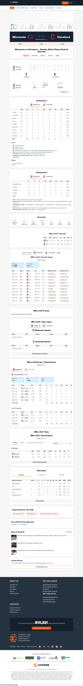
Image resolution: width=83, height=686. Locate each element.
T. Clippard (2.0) (52, 294)
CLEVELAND (47, 326)
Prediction (34, 55)
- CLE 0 (24, 420)
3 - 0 (30, 297)
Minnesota (19, 37)
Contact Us (14, 585)
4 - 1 (30, 300)
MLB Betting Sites (31, 513)
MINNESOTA (36, 326)
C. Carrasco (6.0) (64, 297)
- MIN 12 (25, 388)
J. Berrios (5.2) (51, 273)
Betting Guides (50, 581)
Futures (59, 8)
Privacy (23, 646)
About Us (14, 581)
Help (18, 646)
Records (42, 55)
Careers (12, 587)
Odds (40, 8)
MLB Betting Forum (41, 567)
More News (69, 532)
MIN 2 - (24, 391)
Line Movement (64, 92)
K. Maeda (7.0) (51, 282)
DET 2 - (24, 394)
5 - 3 (30, 273)
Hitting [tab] (22, 442)
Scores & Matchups (22, 8)
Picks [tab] (41, 44)
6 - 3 (30, 285)
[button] (41, 462)
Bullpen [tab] (21, 475)
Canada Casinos (48, 599)
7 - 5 (30, 276)
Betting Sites (49, 594)
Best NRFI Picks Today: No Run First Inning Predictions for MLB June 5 (35, 550)
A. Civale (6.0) (63, 291)
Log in (65, 3)
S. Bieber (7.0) (63, 282)
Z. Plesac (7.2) (63, 273)
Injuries (57, 55)
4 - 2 (30, 288)
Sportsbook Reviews (50, 585)
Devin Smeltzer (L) (16, 489)
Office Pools (14, 612)
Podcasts (46, 589)
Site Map (13, 646)
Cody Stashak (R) (16, 495)
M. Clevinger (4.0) (64, 300)
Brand (12, 591)
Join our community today (41, 628)
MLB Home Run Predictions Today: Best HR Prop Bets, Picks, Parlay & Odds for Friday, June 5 (41, 535)
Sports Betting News (50, 587)
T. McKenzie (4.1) (64, 276)
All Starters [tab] (41, 475)
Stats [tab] (20, 44)
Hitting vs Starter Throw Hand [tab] (35, 442)
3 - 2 (30, 291)
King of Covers (15, 610)
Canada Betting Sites (50, 597)
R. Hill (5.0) (50, 279)
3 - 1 (30, 282)
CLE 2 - (24, 418)
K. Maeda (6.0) (51, 297)
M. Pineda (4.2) (52, 276)
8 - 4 (30, 279)
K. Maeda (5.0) (51, 291)
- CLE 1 (24, 415)
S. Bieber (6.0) (63, 288)
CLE (47, 244)
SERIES (59, 252)
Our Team (13, 589)
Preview (50, 55)
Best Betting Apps (49, 602)
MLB (12, 8)
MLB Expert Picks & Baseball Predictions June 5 (30, 543)
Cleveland (63, 37)
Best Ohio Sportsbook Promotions (49, 513)
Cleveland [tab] (48, 105)
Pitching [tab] (15, 442)
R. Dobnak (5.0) (52, 300)
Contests (14, 604)
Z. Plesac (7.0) (63, 279)
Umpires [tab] (61, 475)
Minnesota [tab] (35, 105)
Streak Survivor (15, 608)
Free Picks (34, 8)
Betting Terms (41, 260)
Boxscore (26, 55)
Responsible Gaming (50, 591)
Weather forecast (40, 39)
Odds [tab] (62, 44)
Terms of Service (32, 646)
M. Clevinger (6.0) (64, 285)
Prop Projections (50, 8)
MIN (47, 240)
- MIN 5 (24, 397)
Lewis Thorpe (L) (16, 483)
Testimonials (14, 593)
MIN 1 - (25, 400)
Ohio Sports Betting (18, 513)
